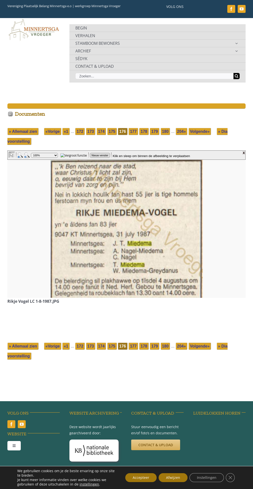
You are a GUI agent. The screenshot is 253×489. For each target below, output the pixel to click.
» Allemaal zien (23, 131)
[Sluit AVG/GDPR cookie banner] (230, 477)
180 (165, 131)
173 (90, 131)
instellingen (89, 484)
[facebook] (231, 9)
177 (133, 131)
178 (144, 131)
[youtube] (242, 9)
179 (154, 131)
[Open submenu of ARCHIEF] (236, 51)
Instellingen (206, 477)
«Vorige (52, 131)
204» (181, 131)
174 (101, 131)
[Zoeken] (236, 76)
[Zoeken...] (154, 76)
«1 (66, 131)
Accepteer (141, 477)
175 (112, 131)
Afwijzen (173, 477)
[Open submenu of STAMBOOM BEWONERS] (236, 43)
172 (80, 131)
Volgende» (200, 131)
